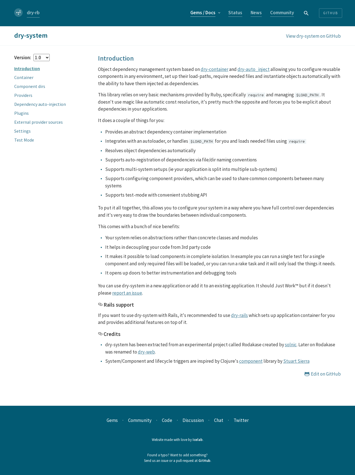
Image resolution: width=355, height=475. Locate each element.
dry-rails (239, 315)
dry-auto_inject (254, 69)
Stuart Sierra (296, 361)
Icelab (198, 439)
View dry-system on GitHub (313, 36)
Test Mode (24, 140)
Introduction (27, 68)
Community (282, 12)
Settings (22, 131)
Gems (202, 12)
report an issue (127, 293)
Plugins (21, 113)
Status (235, 12)
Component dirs (29, 86)
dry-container (214, 69)
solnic (291, 345)
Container (23, 77)
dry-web (146, 352)
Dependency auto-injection (40, 104)
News (256, 12)
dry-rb (33, 12)
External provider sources (38, 122)
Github (330, 13)
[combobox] (306, 13)
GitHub (204, 460)
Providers (23, 95)
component (251, 361)
